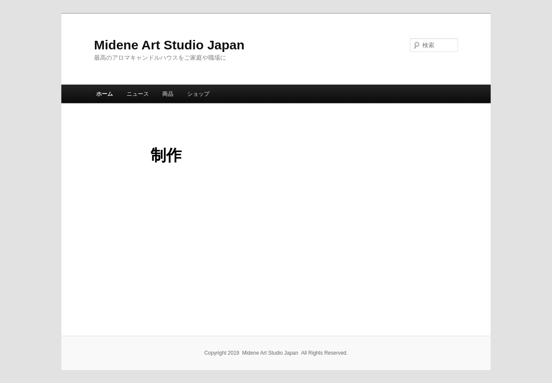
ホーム (104, 94)
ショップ (198, 94)
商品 (167, 94)
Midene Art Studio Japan (169, 45)
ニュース (138, 94)
